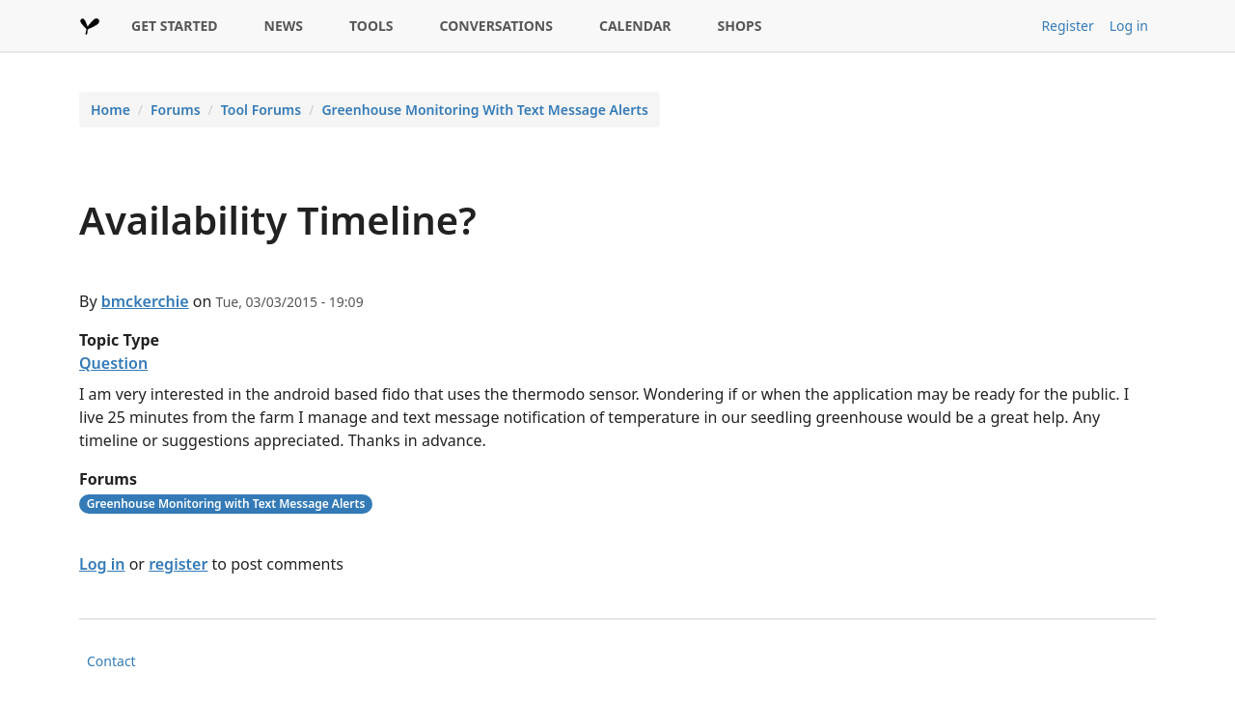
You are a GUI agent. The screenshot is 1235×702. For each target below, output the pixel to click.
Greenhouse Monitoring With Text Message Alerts (484, 109)
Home (110, 109)
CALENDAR (635, 25)
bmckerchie (145, 301)
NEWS (283, 25)
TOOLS (371, 25)
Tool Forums (261, 109)
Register (1067, 25)
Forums (176, 109)
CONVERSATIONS (496, 25)
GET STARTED (174, 25)
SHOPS (740, 25)
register (178, 564)
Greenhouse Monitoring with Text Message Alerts (226, 503)
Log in (1129, 25)
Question (113, 363)
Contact (111, 661)
